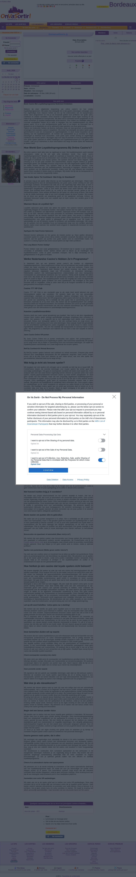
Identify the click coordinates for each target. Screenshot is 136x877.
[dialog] (68, 438)
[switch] (101, 440)
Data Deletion (52, 480)
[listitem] (68, 434)
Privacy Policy (83, 480)
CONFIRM (48, 470)
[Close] (115, 397)
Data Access (68, 480)
